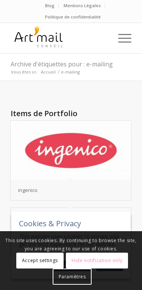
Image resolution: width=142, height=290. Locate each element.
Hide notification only (97, 260)
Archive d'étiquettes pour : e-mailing (62, 64)
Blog (50, 5)
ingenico (27, 190)
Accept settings (40, 260)
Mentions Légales (82, 5)
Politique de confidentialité (73, 17)
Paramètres (72, 276)
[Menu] (121, 38)
